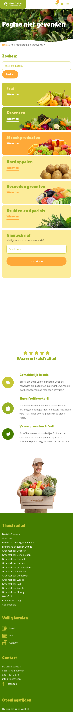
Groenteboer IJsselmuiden (16, 567)
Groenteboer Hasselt (13, 559)
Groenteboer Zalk (11, 584)
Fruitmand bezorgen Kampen (18, 542)
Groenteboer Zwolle (13, 588)
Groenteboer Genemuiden (16, 554)
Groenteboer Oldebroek (15, 575)
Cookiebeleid (9, 604)
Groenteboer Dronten (14, 550)
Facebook (11, 683)
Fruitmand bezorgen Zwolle (17, 546)
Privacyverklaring (11, 600)
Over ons (7, 538)
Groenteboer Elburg (13, 592)
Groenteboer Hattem (13, 563)
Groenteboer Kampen (14, 571)
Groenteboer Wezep (13, 579)
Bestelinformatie (11, 534)
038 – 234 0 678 (10, 674)
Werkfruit (7, 596)
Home (5, 44)
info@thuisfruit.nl (11, 679)
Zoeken (10, 74)
